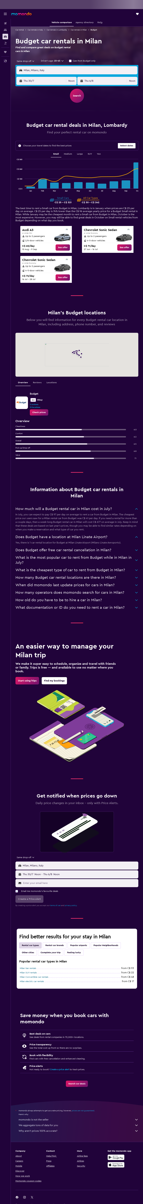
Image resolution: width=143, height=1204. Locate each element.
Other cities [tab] (28, 952)
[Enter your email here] (80, 883)
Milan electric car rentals (32, 981)
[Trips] (5, 52)
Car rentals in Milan (79, 30)
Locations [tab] (52, 383)
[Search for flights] (5, 23)
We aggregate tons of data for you (78, 1125)
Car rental (19, 30)
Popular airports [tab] (78, 945)
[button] (5, 13)
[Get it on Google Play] (116, 1157)
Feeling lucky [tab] (74, 952)
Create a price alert (59, 1069)
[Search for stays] (5, 30)
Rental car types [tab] (30, 945)
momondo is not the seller (78, 1120)
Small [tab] (56, 154)
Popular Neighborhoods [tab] (106, 945)
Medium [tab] (68, 154)
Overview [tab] (23, 383)
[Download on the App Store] (116, 1165)
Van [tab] (99, 154)
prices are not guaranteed (83, 1111)
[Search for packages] (5, 43)
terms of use (55, 905)
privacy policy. (71, 905)
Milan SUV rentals (28, 973)
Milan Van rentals (28, 968)
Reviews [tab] (37, 383)
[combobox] (25, 61)
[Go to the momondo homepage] (21, 13)
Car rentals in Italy (35, 30)
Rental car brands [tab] (54, 945)
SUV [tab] (90, 154)
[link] (63, 247)
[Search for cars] (5, 36)
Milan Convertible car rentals (34, 977)
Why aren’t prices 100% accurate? (78, 1131)
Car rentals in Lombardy (57, 30)
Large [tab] (80, 154)
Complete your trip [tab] (51, 952)
